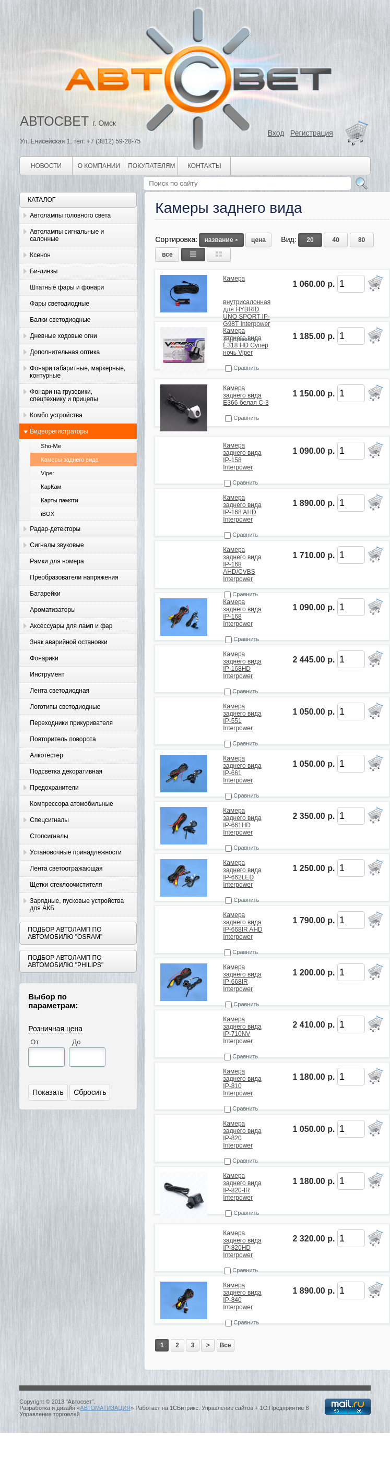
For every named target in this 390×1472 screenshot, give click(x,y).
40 (336, 240)
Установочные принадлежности (76, 852)
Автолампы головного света (70, 215)
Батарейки (45, 593)
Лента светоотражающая (66, 868)
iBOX (47, 514)
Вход (276, 133)
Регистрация (311, 133)
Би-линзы (43, 271)
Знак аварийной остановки (68, 642)
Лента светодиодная (59, 690)
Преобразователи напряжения (74, 577)
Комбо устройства (56, 415)
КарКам (51, 487)
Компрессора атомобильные (71, 803)
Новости (46, 166)
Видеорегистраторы (59, 431)
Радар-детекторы (55, 529)
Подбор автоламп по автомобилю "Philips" (65, 961)
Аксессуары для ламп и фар (71, 626)
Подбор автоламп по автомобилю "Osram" (65, 933)
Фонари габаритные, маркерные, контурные (77, 372)
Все (225, 1345)
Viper (47, 473)
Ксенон (40, 255)
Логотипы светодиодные (65, 706)
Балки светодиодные (60, 319)
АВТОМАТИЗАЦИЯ (105, 1408)
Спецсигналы (49, 820)
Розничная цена (55, 1028)
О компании (99, 166)
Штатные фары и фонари (67, 287)
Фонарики (44, 658)
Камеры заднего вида (70, 459)
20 (309, 240)
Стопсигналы (49, 836)
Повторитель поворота (63, 739)
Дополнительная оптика (65, 352)
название (221, 240)
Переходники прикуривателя (71, 723)
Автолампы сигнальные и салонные (67, 235)
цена (258, 240)
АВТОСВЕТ (54, 121)
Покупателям (151, 166)
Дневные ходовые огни (63, 336)
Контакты (204, 166)
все (167, 254)
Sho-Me (51, 446)
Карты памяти (59, 500)
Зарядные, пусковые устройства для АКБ (77, 904)
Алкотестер (46, 755)
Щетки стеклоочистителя (66, 884)
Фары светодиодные (59, 303)
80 (361, 240)
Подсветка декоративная (66, 771)
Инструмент (47, 674)
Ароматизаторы (52, 609)
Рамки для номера (57, 561)
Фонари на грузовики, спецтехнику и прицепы (64, 395)
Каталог (41, 199)
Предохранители (54, 787)
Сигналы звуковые (57, 545)
